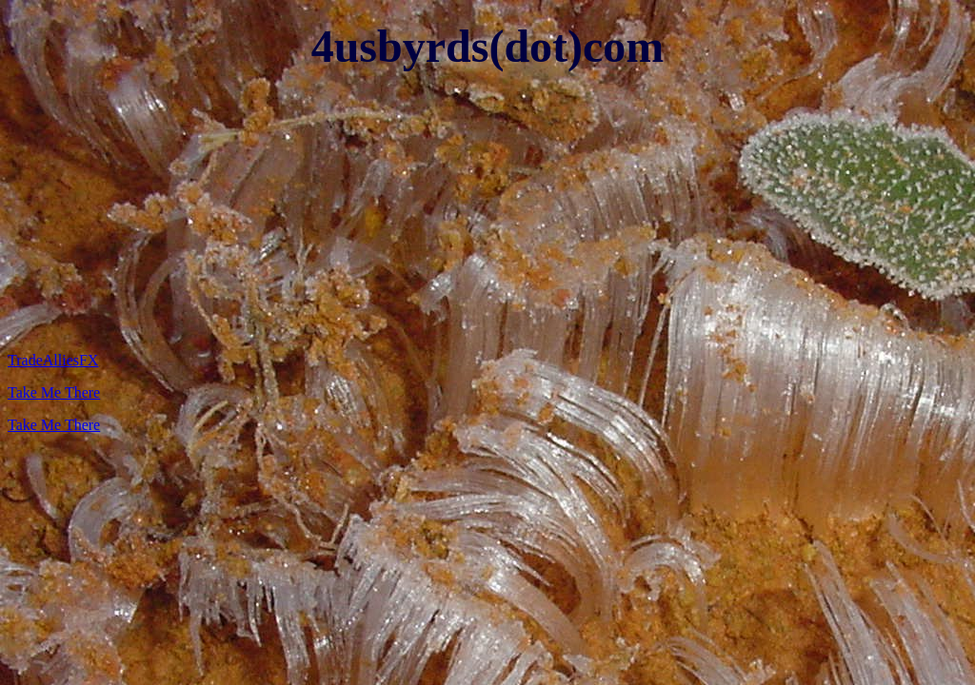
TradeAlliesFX (53, 360)
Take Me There (54, 392)
